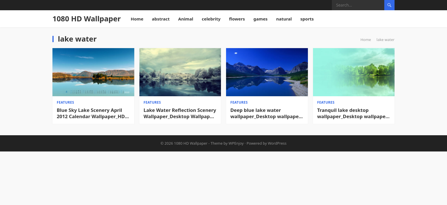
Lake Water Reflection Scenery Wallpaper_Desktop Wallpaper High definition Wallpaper (180, 113)
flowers (237, 19)
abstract (161, 19)
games (260, 19)
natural (284, 19)
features (65, 102)
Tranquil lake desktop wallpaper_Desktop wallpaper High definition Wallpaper (352, 113)
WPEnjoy (236, 143)
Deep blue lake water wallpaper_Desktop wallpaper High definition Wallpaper (265, 113)
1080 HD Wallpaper (86, 19)
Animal (185, 19)
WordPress (277, 143)
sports (307, 19)
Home (137, 19)
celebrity (211, 19)
